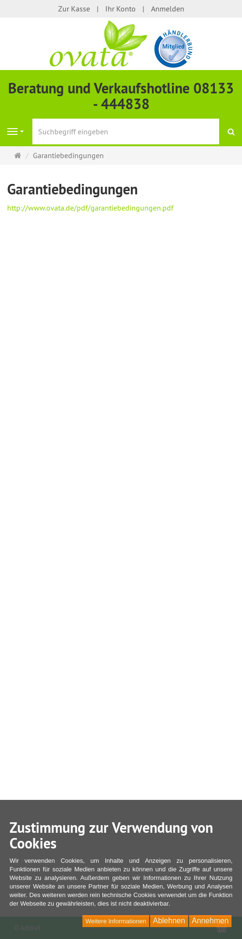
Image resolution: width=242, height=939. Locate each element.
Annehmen (210, 921)
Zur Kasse (74, 8)
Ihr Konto (120, 8)
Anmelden (167, 8)
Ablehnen (169, 921)
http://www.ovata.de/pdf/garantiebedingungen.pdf (90, 207)
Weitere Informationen (115, 921)
